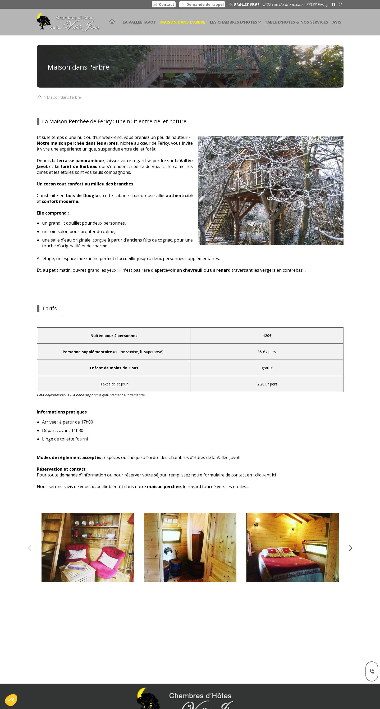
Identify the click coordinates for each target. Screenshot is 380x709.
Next (348, 547)
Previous (30, 547)
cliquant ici (265, 486)
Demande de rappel (202, 4)
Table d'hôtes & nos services (296, 22)
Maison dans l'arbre (182, 22)
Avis (336, 22)
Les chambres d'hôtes (236, 21)
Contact (163, 4)
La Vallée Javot (139, 22)
